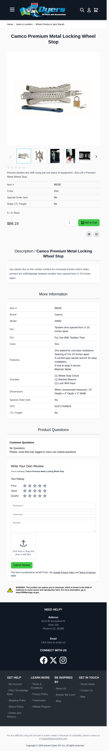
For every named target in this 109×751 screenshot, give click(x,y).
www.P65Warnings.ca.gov (27, 592)
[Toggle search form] (82, 10)
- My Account (14, 684)
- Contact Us (86, 690)
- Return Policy (15, 706)
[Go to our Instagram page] (63, 660)
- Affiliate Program (41, 706)
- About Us (60, 688)
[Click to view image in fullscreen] (53, 98)
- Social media (87, 684)
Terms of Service (87, 572)
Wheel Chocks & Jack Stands (50, 24)
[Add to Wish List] (89, 234)
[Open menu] (12, 10)
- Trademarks (38, 700)
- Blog (58, 701)
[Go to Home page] (42, 10)
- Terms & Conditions (37, 686)
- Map (82, 696)
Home (10, 24)
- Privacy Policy (39, 694)
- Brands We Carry (65, 694)
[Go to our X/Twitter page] (53, 660)
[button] (16, 167)
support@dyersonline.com (54, 738)
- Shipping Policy (16, 700)
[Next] (96, 156)
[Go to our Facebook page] (44, 660)
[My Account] (89, 10)
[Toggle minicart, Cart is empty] (95, 10)
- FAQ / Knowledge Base (17, 692)
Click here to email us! (53, 642)
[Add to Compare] (96, 234)
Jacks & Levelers (24, 24)
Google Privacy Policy (63, 572)
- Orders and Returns (14, 715)
